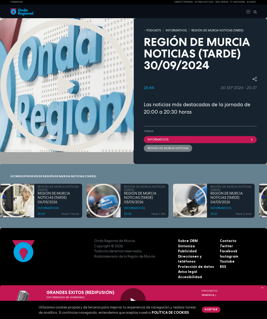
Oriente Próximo (183, 2)
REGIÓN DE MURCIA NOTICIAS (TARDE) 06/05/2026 (54, 197)
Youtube (227, 261)
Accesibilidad (190, 277)
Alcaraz (251, 2)
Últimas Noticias (204, 2)
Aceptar (211, 309)
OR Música (209, 295)
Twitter (226, 246)
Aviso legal (187, 271)
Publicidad (187, 251)
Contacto (228, 241)
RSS (223, 266)
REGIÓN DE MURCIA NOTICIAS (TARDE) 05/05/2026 (140, 197)
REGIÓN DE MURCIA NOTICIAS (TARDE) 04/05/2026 (226, 197)
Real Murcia (221, 2)
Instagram (229, 256)
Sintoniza (186, 246)
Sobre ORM (188, 241)
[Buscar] (254, 11)
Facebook (228, 251)
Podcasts (153, 30)
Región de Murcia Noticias (168, 148)
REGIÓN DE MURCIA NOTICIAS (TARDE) (217, 30)
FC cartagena (237, 2)
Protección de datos (196, 266)
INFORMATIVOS (176, 30)
